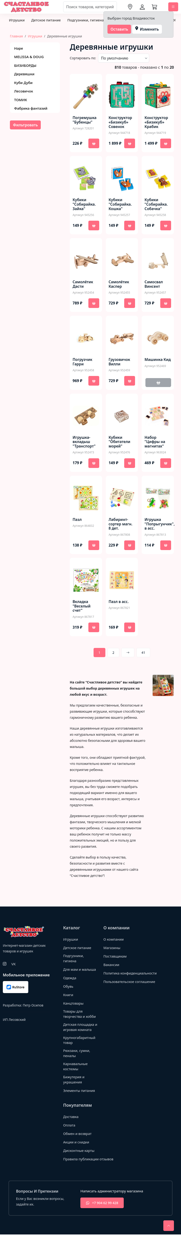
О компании (113, 940)
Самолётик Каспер (119, 284)
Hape (18, 48)
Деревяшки (24, 74)
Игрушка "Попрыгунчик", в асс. (159, 524)
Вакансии (111, 965)
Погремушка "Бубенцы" (85, 120)
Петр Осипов (33, 1006)
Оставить (119, 29)
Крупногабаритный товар (79, 1042)
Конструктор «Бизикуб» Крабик (156, 122)
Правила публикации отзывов (89, 1162)
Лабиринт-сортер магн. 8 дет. (121, 524)
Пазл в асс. (119, 602)
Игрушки (17, 20)
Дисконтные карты (79, 1154)
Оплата (69, 1128)
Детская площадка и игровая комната (79, 1029)
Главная (16, 36)
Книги (68, 996)
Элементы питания (79, 1094)
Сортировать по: (83, 58)
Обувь (68, 987)
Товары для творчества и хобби (80, 1015)
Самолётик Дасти (83, 284)
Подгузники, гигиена (85, 20)
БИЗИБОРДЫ (25, 65)
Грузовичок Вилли (120, 362)
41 (143, 653)
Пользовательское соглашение (130, 987)
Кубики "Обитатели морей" (120, 442)
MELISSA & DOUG (29, 56)
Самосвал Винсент (153, 284)
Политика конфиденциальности (122, 976)
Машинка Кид (153, 362)
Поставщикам (115, 957)
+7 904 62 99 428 (102, 1206)
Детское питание (46, 20)
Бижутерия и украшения (74, 1083)
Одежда (70, 979)
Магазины (112, 948)
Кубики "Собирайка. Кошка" (120, 205)
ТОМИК (20, 99)
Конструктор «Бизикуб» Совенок (120, 122)
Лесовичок (23, 91)
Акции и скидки (76, 1145)
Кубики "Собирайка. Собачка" (156, 205)
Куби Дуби (23, 82)
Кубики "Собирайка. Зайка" (84, 205)
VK (13, 964)
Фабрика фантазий (30, 108)
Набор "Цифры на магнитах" (154, 442)
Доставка (71, 1120)
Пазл (77, 520)
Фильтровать (25, 125)
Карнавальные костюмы (75, 1069)
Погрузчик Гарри (83, 362)
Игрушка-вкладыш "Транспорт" (84, 442)
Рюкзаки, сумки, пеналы (77, 1056)
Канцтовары (73, 1004)
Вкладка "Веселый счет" (82, 607)
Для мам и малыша (80, 970)
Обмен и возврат (77, 1137)
